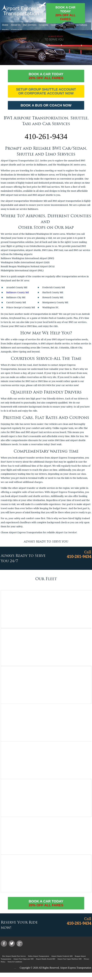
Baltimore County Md (17, 292)
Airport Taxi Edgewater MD (23, 959)
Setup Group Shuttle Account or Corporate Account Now (46, 91)
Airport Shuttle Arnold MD (45, 959)
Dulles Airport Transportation (38, 956)
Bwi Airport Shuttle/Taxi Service (14, 956)
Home (5, 25)
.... (15, 968)
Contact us (16, 30)
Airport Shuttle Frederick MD (62, 956)
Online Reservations (76, 25)
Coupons (43, 25)
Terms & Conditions (15, 962)
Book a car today (65, 14)
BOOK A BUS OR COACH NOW (46, 105)
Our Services (29, 25)
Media (5, 30)
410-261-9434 (46, 136)
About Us (15, 25)
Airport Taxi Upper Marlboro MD (69, 959)
